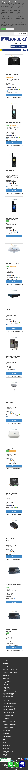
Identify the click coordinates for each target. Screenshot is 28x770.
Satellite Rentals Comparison (8, 696)
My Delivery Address (6, 748)
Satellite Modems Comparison (8, 693)
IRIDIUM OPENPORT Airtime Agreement (10, 705)
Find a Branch (5, 682)
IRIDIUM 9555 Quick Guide (8, 727)
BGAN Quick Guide (6, 730)
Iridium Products (6, 697)
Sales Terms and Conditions (8, 751)
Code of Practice (6, 666)
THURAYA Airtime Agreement (8, 711)
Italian (14, 758)
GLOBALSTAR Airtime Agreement (9, 712)
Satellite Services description (8, 667)
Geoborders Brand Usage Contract (9, 721)
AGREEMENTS (6, 699)
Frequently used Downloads (9, 724)
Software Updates (6, 733)
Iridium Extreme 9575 (6, 688)
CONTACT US (6, 675)
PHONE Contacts (6, 676)
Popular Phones (6, 685)
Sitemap (4, 673)
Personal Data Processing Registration (10, 670)
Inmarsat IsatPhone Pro (7, 687)
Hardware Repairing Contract (8, 715)
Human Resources (6, 664)
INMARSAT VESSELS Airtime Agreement (10, 708)
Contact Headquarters (7, 681)
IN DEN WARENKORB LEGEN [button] (14, 97)
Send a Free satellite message (18, 46)
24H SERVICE (5, 684)
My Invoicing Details (6, 746)
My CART (4, 742)
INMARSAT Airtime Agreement (8, 706)
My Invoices (5, 749)
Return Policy (5, 755)
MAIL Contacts (5, 679)
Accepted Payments (6, 752)
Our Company (5, 660)
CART (4, 739)
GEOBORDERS (6, 658)
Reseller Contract (6, 718)
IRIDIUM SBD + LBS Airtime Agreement (10, 702)
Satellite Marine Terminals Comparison (10, 694)
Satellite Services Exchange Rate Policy (10, 669)
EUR (15, 43)
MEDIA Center (5, 663)
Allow (3, 29)
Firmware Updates (6, 734)
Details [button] (14, 94)
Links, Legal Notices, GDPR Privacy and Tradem (11, 672)
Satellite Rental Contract (7, 700)
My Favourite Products (7, 743)
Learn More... (10, 29)
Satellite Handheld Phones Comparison (10, 691)
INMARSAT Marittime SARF (8, 737)
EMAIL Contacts (6, 678)
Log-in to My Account (20, 33)
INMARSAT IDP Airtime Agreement (9, 709)
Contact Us (5, 754)
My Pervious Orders (6, 745)
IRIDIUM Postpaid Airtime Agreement (9, 703)
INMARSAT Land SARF (7, 736)
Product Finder (5, 740)
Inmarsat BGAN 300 (6, 690)
